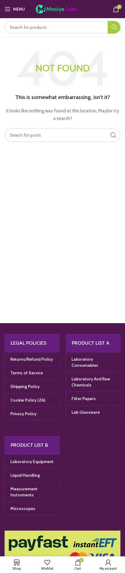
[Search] (62, 27)
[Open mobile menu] (15, 9)
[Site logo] (62, 8)
